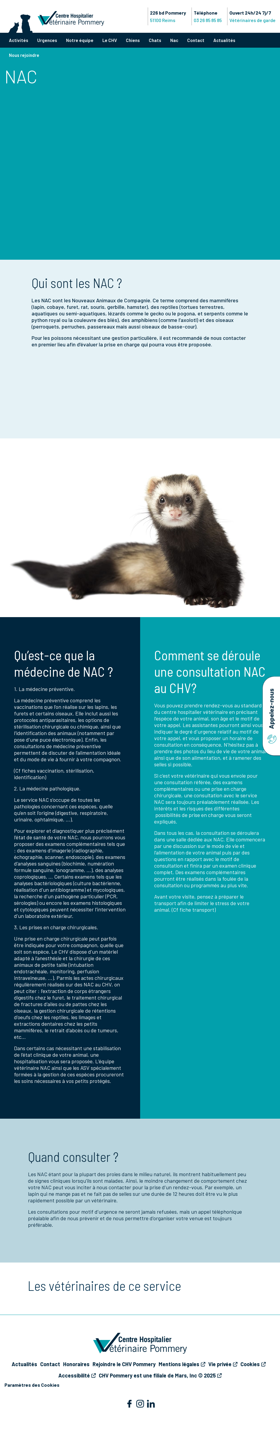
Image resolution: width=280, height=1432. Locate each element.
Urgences (47, 40)
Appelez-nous (271, 716)
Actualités (224, 40)
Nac (174, 40)
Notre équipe (79, 40)
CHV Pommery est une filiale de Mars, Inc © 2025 (157, 1375)
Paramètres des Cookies (32, 1385)
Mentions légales (179, 1364)
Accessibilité (74, 1375)
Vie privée (219, 1364)
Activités (18, 40)
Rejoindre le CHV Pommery (124, 1364)
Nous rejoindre (24, 55)
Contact (195, 40)
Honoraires (76, 1364)
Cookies (250, 1364)
